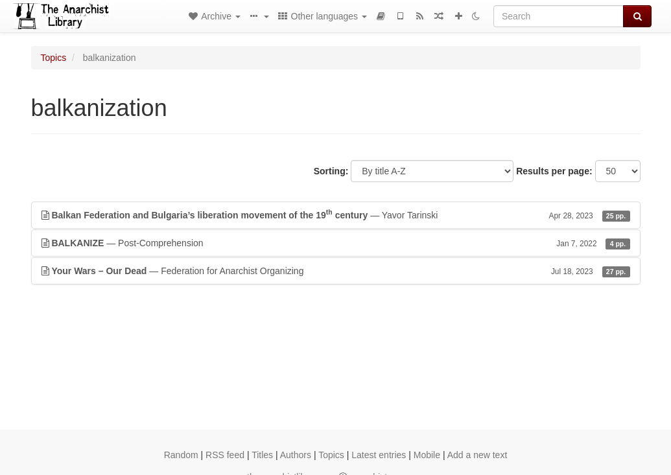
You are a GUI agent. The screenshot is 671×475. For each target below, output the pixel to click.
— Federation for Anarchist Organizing (335, 270)
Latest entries (378, 455)
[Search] (558, 16)
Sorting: (331, 171)
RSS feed (225, 455)
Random (181, 455)
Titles (262, 455)
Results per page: (554, 171)
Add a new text (477, 455)
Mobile (427, 455)
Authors (295, 455)
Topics (54, 57)
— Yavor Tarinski (335, 214)
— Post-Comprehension (335, 243)
